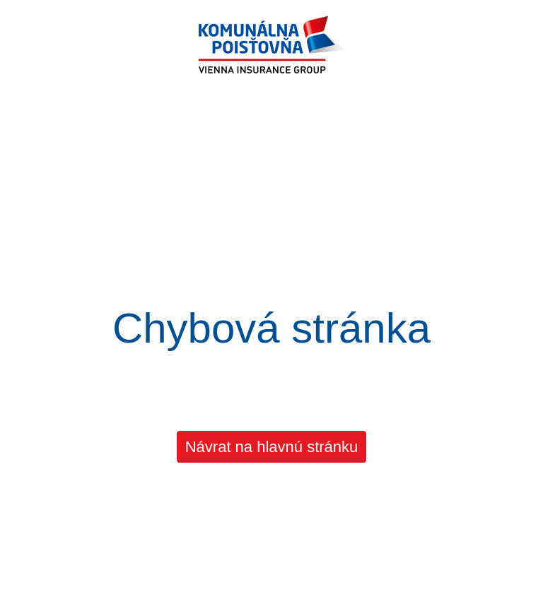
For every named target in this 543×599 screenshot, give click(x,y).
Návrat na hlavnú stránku (271, 447)
